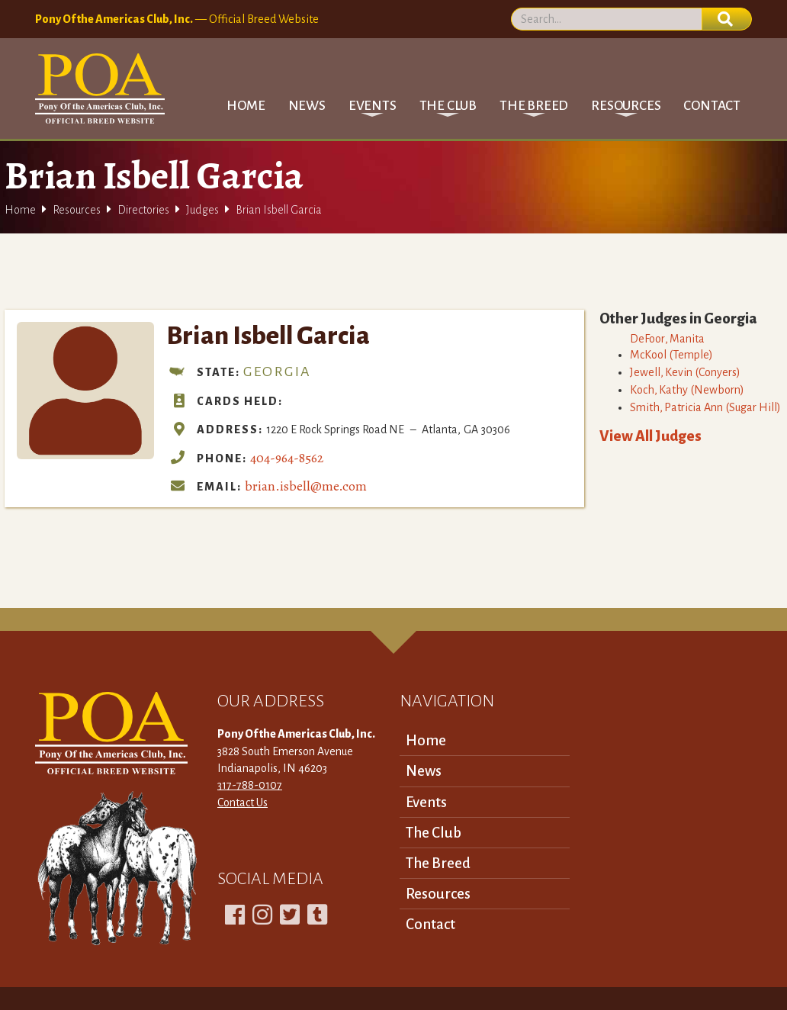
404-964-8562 (286, 458)
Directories (143, 210)
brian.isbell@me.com (306, 486)
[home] (100, 88)
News (307, 105)
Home (245, 105)
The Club (433, 833)
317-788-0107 (249, 785)
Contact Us (242, 802)
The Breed (438, 863)
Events (426, 802)
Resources (77, 210)
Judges (202, 210)
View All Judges (650, 436)
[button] (372, 105)
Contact (711, 105)
